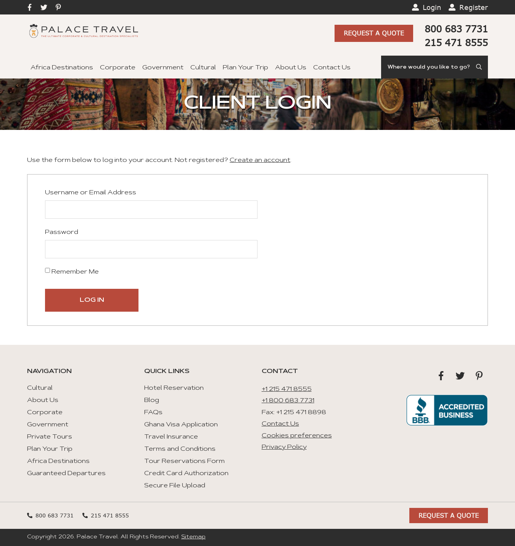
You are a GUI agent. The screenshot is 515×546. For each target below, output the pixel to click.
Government (162, 68)
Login (432, 7)
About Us (290, 68)
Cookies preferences (297, 436)
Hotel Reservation (174, 388)
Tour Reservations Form (184, 461)
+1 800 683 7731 (288, 401)
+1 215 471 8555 (287, 389)
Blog (151, 400)
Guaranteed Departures (66, 474)
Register (473, 7)
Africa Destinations (62, 68)
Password (61, 232)
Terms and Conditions (180, 449)
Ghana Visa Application (181, 425)
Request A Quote (374, 33)
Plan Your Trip (245, 68)
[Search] (434, 67)
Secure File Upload (174, 486)
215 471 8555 (456, 42)
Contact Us (332, 68)
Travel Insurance (171, 437)
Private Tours (49, 437)
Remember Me (72, 271)
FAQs (153, 413)
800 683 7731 (456, 28)
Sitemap (193, 537)
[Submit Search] (479, 67)
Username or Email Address (90, 193)
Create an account (260, 160)
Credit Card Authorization (186, 474)
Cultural (203, 68)
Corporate (117, 68)
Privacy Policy (284, 447)
